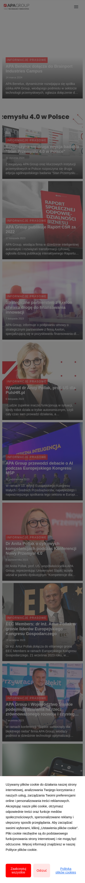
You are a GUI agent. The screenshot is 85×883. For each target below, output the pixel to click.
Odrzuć (41, 870)
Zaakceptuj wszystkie (18, 870)
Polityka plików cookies (66, 870)
